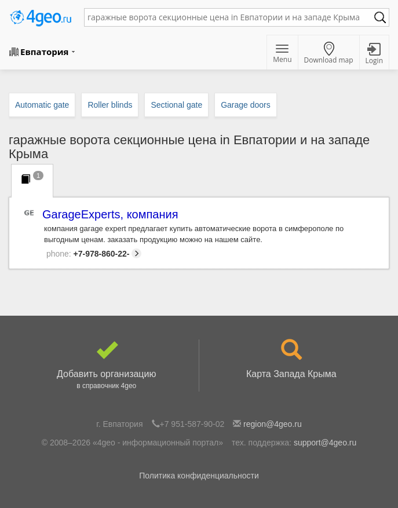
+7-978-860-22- (93, 253)
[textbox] (230, 17)
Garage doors (246, 104)
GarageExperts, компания (111, 214)
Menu (282, 54)
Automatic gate (42, 104)
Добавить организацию (106, 365)
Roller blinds (109, 104)
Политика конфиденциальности (199, 475)
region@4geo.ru (272, 424)
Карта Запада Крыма (291, 359)
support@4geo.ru (325, 442)
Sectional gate (176, 104)
